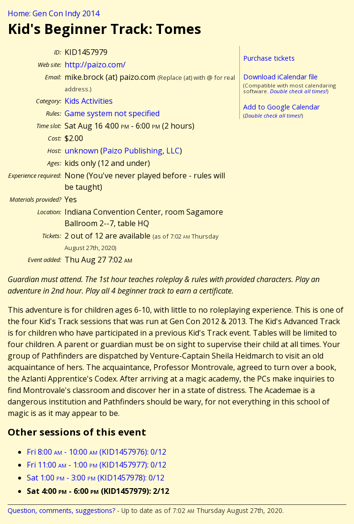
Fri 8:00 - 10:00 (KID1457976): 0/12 (96, 452)
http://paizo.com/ (95, 64)
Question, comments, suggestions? (61, 510)
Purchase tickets (269, 58)
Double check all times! (298, 91)
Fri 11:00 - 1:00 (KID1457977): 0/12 (96, 464)
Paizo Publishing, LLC (141, 150)
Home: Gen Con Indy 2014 (53, 13)
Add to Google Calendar (281, 106)
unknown (81, 150)
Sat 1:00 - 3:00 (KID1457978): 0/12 (95, 477)
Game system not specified (112, 113)
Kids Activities (88, 101)
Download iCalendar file (280, 76)
